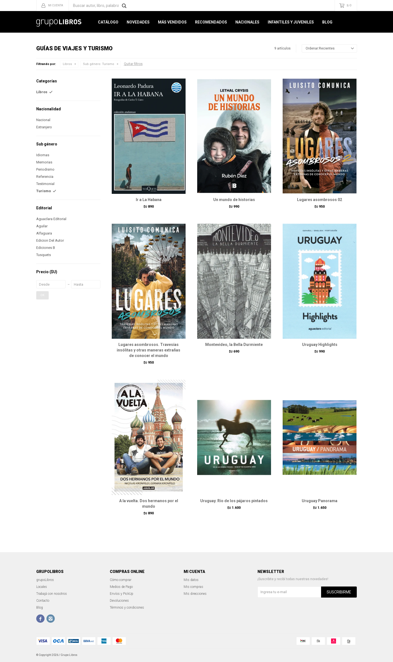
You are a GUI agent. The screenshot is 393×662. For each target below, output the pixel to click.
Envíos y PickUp (121, 594)
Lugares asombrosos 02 (319, 199)
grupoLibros (45, 580)
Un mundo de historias (234, 199)
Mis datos (191, 580)
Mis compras (193, 587)
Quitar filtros (133, 64)
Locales (41, 587)
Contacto (42, 601)
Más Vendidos (172, 22)
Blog (327, 22)
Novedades (138, 22)
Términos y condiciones (127, 607)
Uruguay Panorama (319, 501)
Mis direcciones (195, 594)
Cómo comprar (120, 580)
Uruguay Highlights (319, 344)
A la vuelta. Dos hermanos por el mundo (148, 504)
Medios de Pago (121, 587)
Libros (67, 64)
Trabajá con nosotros (51, 594)
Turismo (98, 64)
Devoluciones (119, 601)
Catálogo (108, 22)
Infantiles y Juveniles (291, 22)
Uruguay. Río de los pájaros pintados (234, 501)
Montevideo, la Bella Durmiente (234, 344)
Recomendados (211, 22)
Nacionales (247, 22)
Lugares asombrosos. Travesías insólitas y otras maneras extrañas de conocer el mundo (148, 350)
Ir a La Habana (149, 199)
